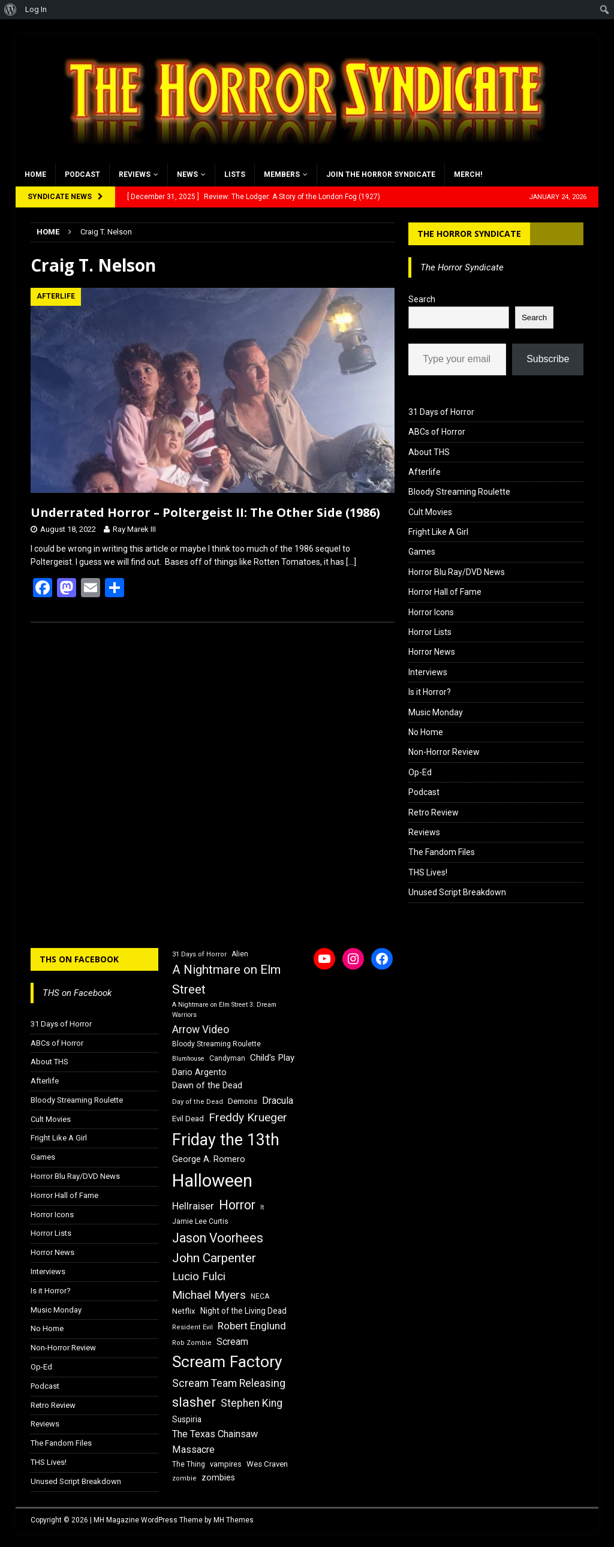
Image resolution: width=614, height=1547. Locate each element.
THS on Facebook (79, 959)
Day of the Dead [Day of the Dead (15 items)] (197, 1102)
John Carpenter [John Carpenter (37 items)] (214, 1258)
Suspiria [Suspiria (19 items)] (186, 1419)
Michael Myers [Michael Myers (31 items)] (209, 1295)
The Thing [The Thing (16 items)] (188, 1464)
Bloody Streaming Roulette (459, 491)
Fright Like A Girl (438, 532)
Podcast (82, 174)
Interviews (427, 672)
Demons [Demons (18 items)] (242, 1101)
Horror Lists (430, 632)
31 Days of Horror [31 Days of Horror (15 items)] (199, 954)
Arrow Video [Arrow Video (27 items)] (200, 1030)
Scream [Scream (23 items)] (232, 1341)
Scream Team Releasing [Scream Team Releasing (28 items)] (228, 1383)
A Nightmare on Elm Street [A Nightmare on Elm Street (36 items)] (226, 979)
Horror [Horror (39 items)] (237, 1204)
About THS (429, 452)
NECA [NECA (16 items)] (260, 1296)
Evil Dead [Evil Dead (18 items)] (188, 1118)
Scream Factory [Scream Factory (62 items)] (227, 1361)
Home (35, 174)
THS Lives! (427, 872)
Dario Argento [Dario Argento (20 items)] (199, 1072)
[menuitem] (10, 9)
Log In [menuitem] (36, 9)
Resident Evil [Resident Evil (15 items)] (192, 1327)
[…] (351, 562)
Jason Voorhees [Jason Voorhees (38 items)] (217, 1237)
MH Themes (233, 1520)
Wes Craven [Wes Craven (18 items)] (267, 1463)
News (187, 174)
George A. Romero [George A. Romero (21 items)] (208, 1159)
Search (421, 299)
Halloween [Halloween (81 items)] (212, 1180)
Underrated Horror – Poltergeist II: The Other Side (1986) (205, 512)
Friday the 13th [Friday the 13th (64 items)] (225, 1139)
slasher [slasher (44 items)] (194, 1402)
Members (282, 174)
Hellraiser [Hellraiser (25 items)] (193, 1206)
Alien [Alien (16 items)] (239, 954)
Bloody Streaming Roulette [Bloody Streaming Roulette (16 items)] (216, 1044)
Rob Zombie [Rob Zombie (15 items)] (192, 1343)
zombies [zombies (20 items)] (218, 1477)
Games (421, 551)
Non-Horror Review (444, 752)
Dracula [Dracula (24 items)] (277, 1100)
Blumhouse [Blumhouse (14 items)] (188, 1059)
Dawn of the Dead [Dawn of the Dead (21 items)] (207, 1085)
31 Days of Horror (441, 412)
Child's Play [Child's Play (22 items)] (272, 1057)
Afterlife (424, 472)
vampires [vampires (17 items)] (226, 1463)
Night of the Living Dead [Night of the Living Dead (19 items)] (243, 1311)
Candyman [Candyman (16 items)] (227, 1058)
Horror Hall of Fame (444, 592)
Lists (234, 174)
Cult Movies (430, 512)
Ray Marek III (134, 529)
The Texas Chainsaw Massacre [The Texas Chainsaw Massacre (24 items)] (215, 1441)
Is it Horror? (429, 692)
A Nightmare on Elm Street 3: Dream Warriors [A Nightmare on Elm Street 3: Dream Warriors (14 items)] (224, 1010)
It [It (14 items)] (262, 1207)
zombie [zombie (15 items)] (184, 1478)
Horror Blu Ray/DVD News (456, 572)
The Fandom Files (441, 852)
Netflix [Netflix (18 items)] (183, 1311)
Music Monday (435, 712)
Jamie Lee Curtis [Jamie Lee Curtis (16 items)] (200, 1221)
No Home (425, 732)
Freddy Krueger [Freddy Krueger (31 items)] (248, 1117)
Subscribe (547, 359)
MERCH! (468, 174)
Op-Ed (420, 772)
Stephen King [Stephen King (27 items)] (251, 1403)
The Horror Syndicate (469, 233)
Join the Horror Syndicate (380, 174)
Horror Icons (431, 612)
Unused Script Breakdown (457, 892)
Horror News (431, 652)
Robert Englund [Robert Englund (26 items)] (252, 1326)
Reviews (135, 174)
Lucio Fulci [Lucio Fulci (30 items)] (198, 1276)
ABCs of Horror (436, 432)
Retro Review (433, 812)
